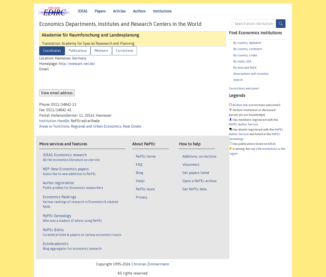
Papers (100, 11)
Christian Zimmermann (150, 264)
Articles (119, 11)
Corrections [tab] (124, 50)
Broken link (240, 105)
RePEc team (145, 189)
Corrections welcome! (244, 88)
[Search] (280, 23)
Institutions (162, 11)
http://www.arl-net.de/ (77, 64)
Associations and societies (251, 73)
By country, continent (247, 49)
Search (238, 80)
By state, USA (242, 61)
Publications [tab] (78, 50)
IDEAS (82, 11)
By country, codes (245, 55)
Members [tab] (101, 50)
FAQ (139, 164)
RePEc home (146, 156)
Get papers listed (195, 173)
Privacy (141, 197)
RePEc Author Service (243, 124)
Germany (79, 58)
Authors (139, 11)
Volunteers (190, 164)
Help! (140, 181)
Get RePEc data (194, 189)
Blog (139, 173)
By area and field (244, 67)
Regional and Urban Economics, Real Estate (106, 126)
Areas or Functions (54, 126)
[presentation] (73, 80)
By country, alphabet (247, 43)
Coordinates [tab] (52, 50)
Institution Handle (54, 121)
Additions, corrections (199, 156)
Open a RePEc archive (199, 181)
